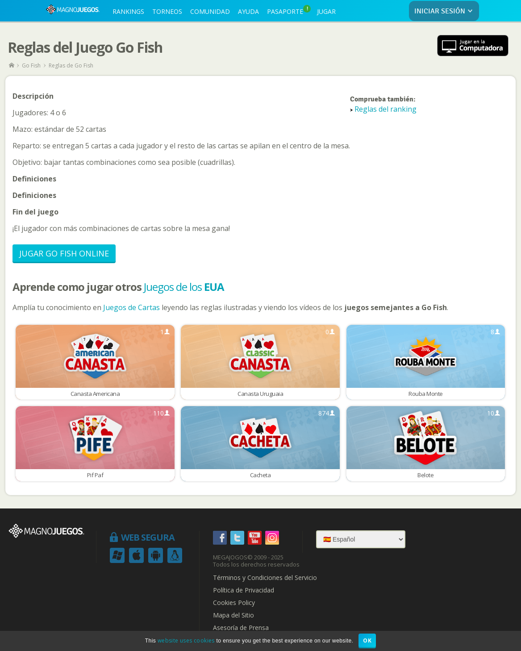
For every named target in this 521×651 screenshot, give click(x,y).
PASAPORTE (289, 10)
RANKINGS (128, 11)
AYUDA (248, 11)
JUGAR (326, 11)
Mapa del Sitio (233, 615)
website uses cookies (186, 640)
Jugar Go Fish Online (64, 253)
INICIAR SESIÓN (445, 11)
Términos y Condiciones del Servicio (265, 577)
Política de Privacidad (243, 590)
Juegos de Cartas (131, 307)
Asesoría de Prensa (241, 627)
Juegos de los (184, 286)
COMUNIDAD (210, 11)
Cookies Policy (234, 602)
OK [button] (367, 640)
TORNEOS (167, 11)
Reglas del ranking (385, 109)
